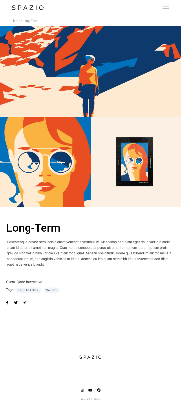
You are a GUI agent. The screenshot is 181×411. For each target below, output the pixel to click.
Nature (52, 290)
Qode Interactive (29, 282)
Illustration (29, 290)
